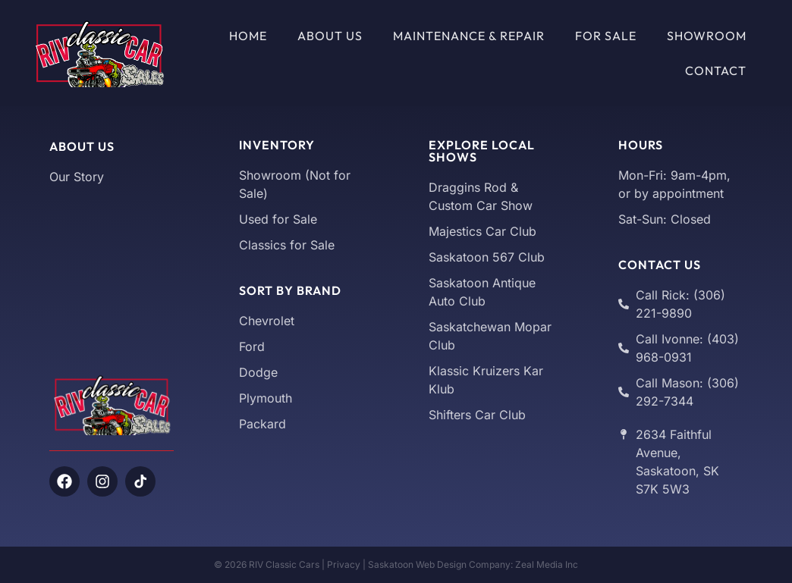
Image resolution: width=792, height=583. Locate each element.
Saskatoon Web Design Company (439, 564)
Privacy (343, 564)
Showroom (706, 35)
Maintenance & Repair (469, 35)
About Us (330, 35)
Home (248, 35)
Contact (715, 70)
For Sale (605, 35)
